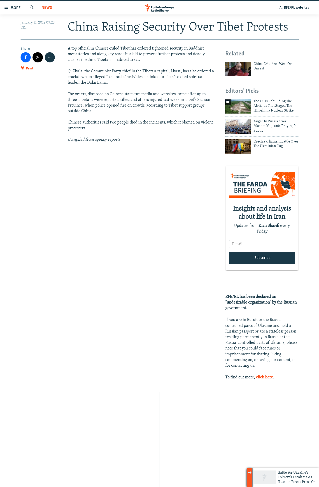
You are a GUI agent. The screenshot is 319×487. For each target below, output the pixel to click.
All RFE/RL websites (294, 8)
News (47, 8)
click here (264, 377)
